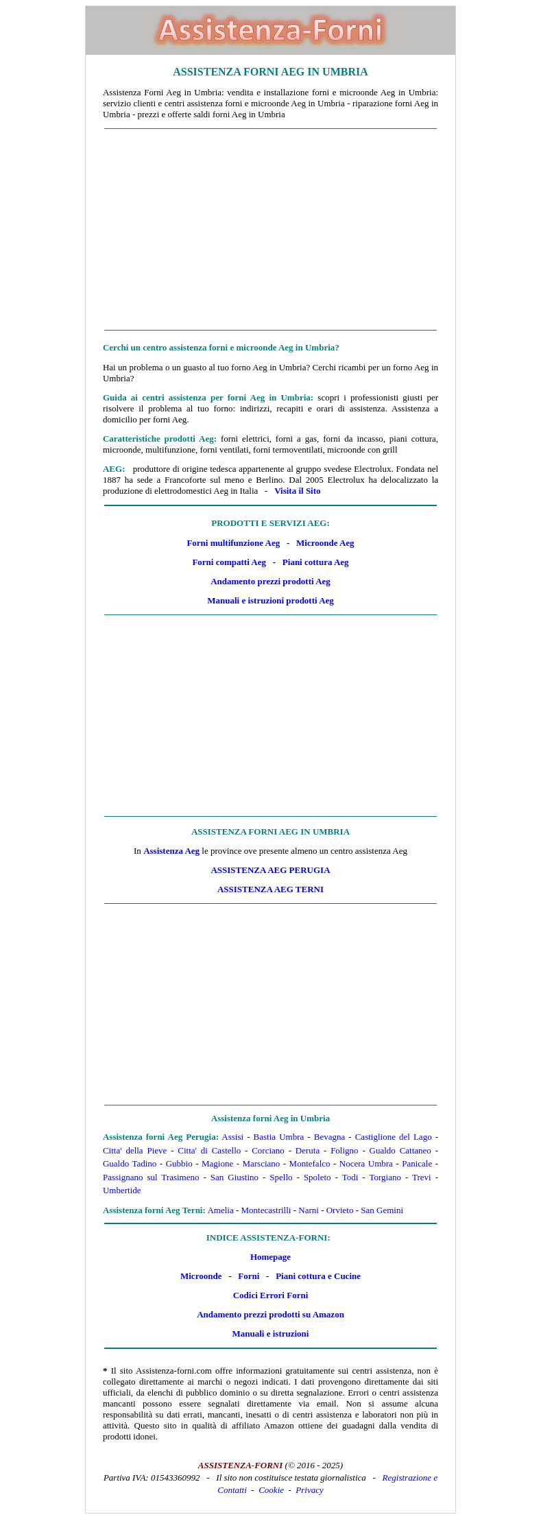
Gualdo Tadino (129, 1163)
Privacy (309, 1490)
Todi (350, 1177)
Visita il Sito (297, 491)
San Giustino (235, 1177)
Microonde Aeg (325, 543)
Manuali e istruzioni (270, 1333)
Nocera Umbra (366, 1163)
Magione (217, 1163)
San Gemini (382, 1210)
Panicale (417, 1163)
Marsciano (261, 1163)
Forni (248, 1276)
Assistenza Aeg (171, 851)
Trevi (421, 1177)
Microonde (200, 1276)
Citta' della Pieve (135, 1150)
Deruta (308, 1150)
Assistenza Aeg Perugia (270, 870)
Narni (308, 1210)
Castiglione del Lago (393, 1137)
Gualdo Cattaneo (400, 1150)
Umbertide (122, 1190)
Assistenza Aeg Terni (270, 889)
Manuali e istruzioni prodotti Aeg (270, 600)
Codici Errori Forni (271, 1295)
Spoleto (317, 1177)
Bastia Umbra (279, 1137)
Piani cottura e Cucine (318, 1276)
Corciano (268, 1150)
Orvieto (340, 1210)
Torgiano (385, 1177)
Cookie (271, 1490)
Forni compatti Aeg (229, 562)
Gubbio (179, 1163)
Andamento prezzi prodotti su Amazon (270, 1314)
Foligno (344, 1150)
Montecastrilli (266, 1210)
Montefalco (309, 1163)
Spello (280, 1177)
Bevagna (329, 1137)
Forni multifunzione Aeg (233, 543)
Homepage (270, 1257)
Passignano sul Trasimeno (151, 1177)
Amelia (220, 1210)
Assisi (232, 1137)
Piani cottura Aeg (315, 562)
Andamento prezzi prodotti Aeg (270, 581)
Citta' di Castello (209, 1150)
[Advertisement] (270, 230)
